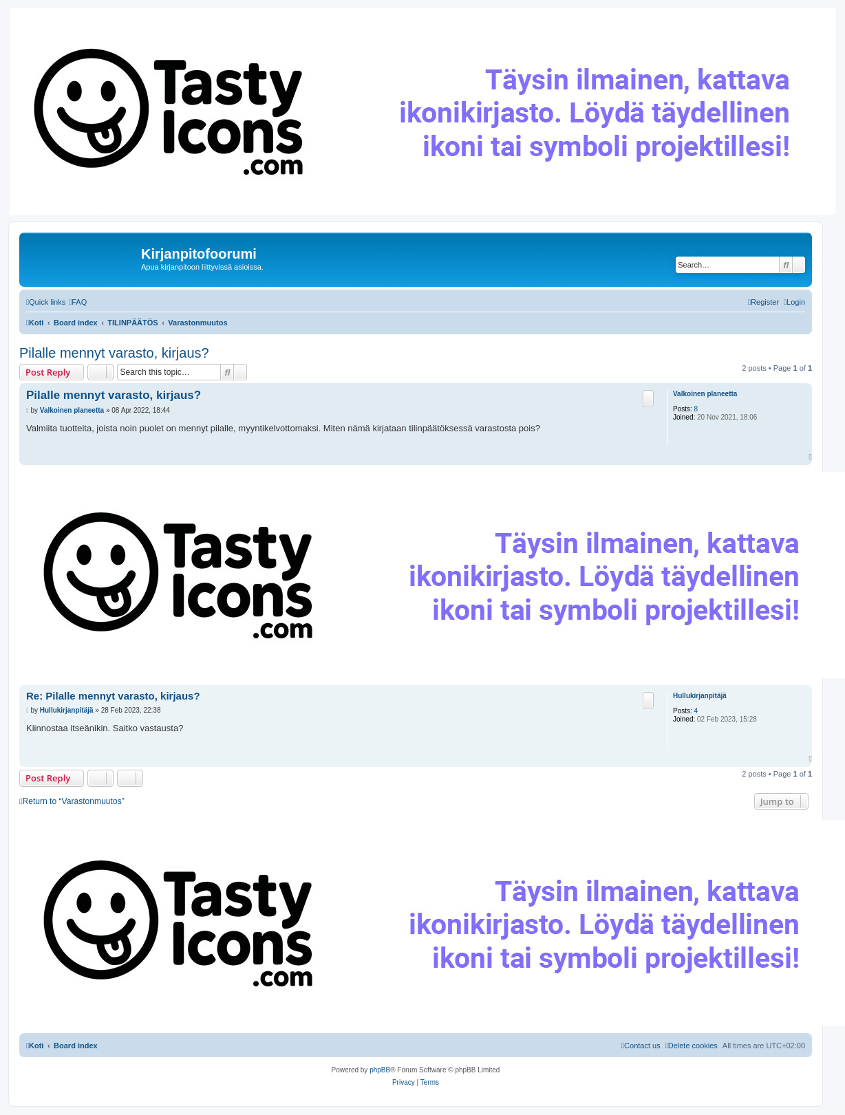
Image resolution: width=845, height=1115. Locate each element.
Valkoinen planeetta (705, 394)
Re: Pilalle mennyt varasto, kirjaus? (113, 696)
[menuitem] (78, 302)
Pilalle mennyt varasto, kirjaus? (114, 352)
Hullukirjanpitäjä (700, 696)
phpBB (380, 1070)
